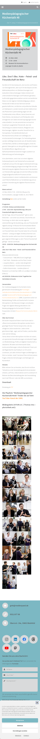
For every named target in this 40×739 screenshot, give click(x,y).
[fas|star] (33, 639)
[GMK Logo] (9, 2)
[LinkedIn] (15, 639)
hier (11, 199)
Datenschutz (18, 735)
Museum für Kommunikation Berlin (26, 311)
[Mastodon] (15, 648)
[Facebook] (24, 639)
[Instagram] (6, 639)
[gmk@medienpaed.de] (6, 605)
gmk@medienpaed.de (19, 605)
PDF (12, 387)
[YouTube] (6, 648)
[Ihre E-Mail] (20, 675)
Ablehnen (20, 726)
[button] (37, 703)
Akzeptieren (20, 720)
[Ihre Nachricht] (20, 685)
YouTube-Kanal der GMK (12, 398)
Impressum (26, 735)
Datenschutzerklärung (9, 696)
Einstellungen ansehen (20, 731)
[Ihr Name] (20, 669)
